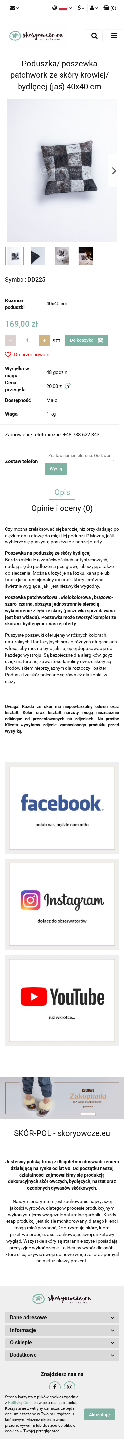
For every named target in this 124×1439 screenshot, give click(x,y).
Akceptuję (99, 1414)
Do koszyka (86, 340)
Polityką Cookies (23, 1402)
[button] (110, 8)
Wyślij (56, 468)
